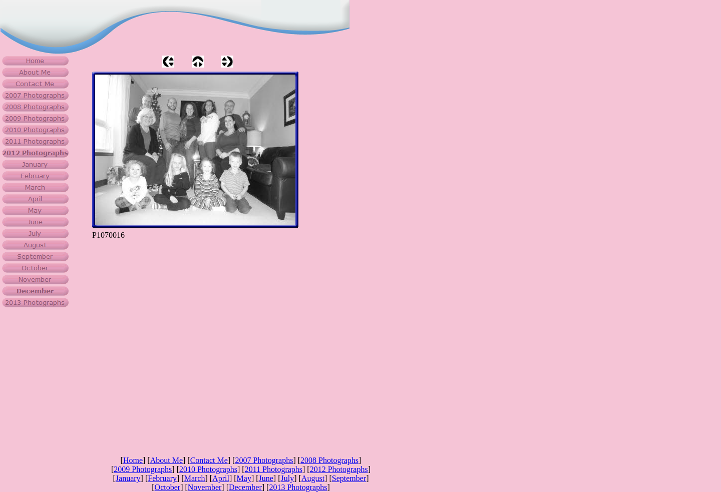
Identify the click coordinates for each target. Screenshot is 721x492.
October (168, 487)
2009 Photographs (143, 469)
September (349, 478)
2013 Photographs (298, 487)
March (194, 478)
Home (133, 460)
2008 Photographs (329, 460)
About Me (166, 460)
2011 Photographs (273, 469)
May (244, 478)
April (220, 478)
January (128, 478)
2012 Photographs (339, 469)
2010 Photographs (208, 469)
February (162, 478)
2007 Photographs (264, 460)
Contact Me (209, 460)
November (205, 487)
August (312, 478)
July (287, 478)
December (245, 487)
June (266, 478)
